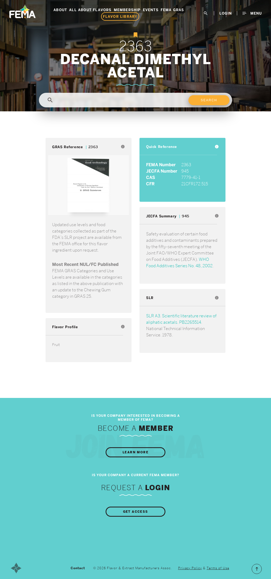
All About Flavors (90, 9)
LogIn (225, 13)
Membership (127, 9)
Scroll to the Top (257, 569)
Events (151, 9)
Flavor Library (120, 16)
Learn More (135, 452)
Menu (252, 13)
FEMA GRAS (172, 9)
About (60, 9)
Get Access (135, 512)
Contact (78, 568)
